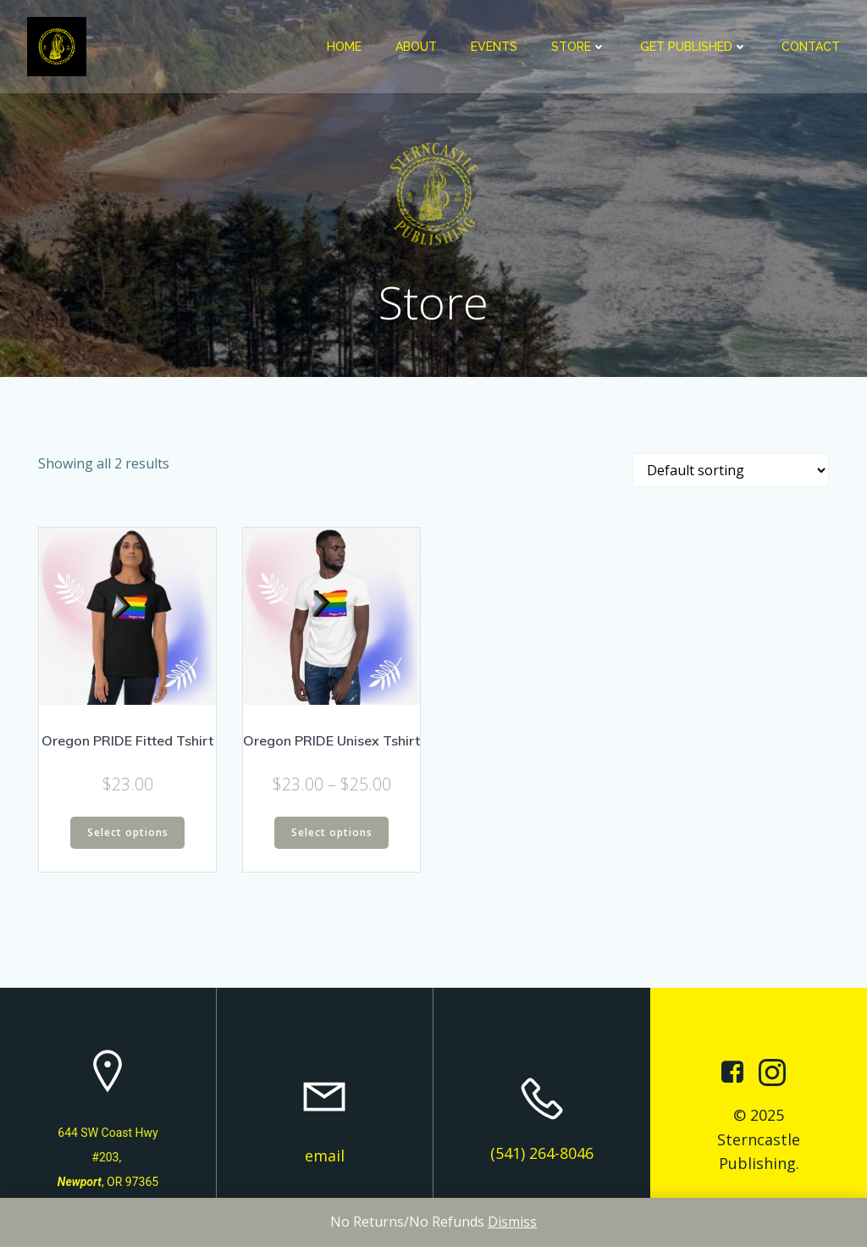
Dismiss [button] (512, 1221)
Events (494, 46)
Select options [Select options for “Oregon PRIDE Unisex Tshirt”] (332, 832)
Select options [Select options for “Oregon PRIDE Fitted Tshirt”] (127, 832)
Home (344, 46)
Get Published (694, 46)
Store (578, 46)
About (416, 46)
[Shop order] (730, 470)
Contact (810, 46)
